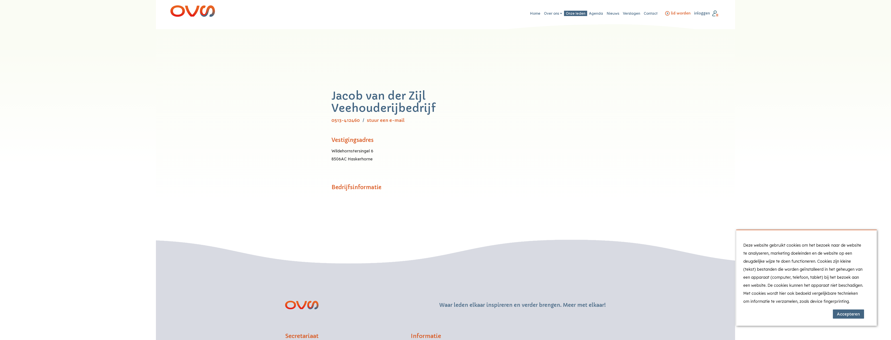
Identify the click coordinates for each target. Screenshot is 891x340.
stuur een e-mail (386, 120)
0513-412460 (345, 120)
